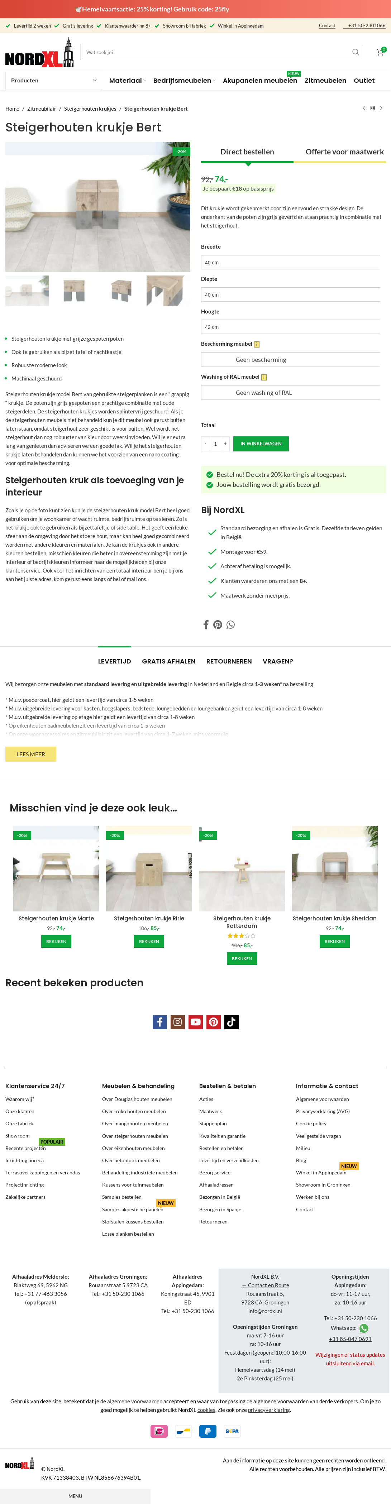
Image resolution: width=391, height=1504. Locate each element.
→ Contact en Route (265, 1285)
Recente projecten (35, 1146)
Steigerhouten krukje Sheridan (335, 918)
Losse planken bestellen (128, 1234)
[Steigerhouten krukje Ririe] (149, 868)
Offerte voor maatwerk (345, 151)
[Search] (222, 52)
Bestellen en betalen (221, 1148)
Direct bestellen (247, 151)
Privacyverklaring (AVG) (323, 1111)
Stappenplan (213, 1123)
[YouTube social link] (196, 1022)
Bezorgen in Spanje (220, 1209)
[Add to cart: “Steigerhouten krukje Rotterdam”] (242, 958)
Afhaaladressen (216, 1185)
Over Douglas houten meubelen (137, 1099)
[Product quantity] (215, 443)
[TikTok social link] (231, 1022)
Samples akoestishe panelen (139, 1207)
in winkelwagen (261, 443)
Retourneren (213, 1221)
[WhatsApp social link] (230, 625)
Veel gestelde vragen (318, 1136)
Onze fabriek (19, 1123)
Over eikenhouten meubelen (133, 1148)
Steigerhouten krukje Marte (56, 918)
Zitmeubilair (41, 108)
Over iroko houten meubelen (134, 1111)
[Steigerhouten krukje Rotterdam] (242, 868)
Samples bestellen (122, 1197)
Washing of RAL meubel (234, 376)
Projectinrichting (24, 1185)
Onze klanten (19, 1111)
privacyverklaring (269, 1410)
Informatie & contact (327, 1086)
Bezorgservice (214, 1172)
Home (12, 108)
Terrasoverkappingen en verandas (42, 1172)
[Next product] (381, 108)
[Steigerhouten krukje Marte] (56, 868)
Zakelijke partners (25, 1197)
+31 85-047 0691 (350, 1339)
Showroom (17, 1136)
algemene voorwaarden (134, 1401)
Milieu (303, 1148)
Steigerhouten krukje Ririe (149, 918)
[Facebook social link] (206, 625)
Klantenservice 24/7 (35, 1086)
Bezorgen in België (219, 1197)
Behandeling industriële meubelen (140, 1172)
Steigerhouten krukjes (90, 108)
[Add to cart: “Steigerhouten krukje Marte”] (56, 941)
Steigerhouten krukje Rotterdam (242, 922)
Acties (206, 1099)
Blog (301, 1160)
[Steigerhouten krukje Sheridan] (335, 868)
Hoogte (210, 311)
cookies (206, 1410)
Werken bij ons (312, 1197)
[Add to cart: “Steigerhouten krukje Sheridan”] (335, 941)
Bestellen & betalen (227, 1086)
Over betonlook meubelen (131, 1160)
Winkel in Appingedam (327, 1171)
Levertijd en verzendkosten (229, 1160)
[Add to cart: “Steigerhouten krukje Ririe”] (149, 941)
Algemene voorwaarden (322, 1099)
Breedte (211, 246)
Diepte (209, 279)
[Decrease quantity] (205, 443)
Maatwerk (210, 1111)
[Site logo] (39, 51)
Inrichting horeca (24, 1160)
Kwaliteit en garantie (222, 1136)
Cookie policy (311, 1123)
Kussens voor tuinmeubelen (133, 1185)
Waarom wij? (19, 1099)
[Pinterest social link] (217, 625)
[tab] (114, 657)
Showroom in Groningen (323, 1185)
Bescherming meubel (230, 344)
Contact (327, 25)
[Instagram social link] (178, 1022)
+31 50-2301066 (367, 25)
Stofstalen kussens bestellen (133, 1221)
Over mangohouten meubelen (135, 1123)
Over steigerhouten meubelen (135, 1136)
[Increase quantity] (225, 443)
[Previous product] (364, 108)
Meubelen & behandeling (138, 1086)
